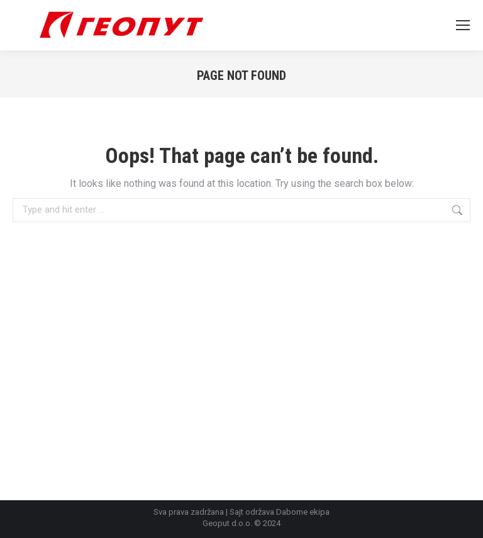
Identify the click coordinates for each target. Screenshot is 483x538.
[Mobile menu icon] (462, 25)
